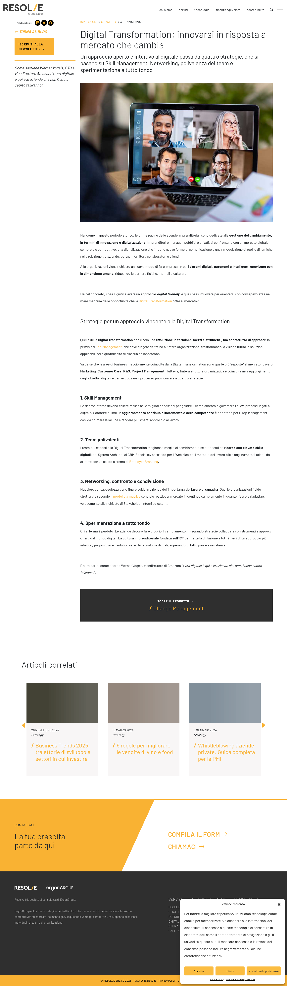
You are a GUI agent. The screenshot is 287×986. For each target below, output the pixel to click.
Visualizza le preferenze (264, 971)
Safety (174, 931)
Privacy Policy (167, 980)
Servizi (183, 10)
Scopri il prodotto (175, 601)
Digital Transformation (155, 301)
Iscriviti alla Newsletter (32, 46)
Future (174, 916)
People (174, 907)
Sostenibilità (255, 10)
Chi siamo (165, 10)
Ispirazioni (88, 22)
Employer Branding (143, 461)
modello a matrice (126, 496)
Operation (176, 926)
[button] (279, 904)
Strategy (108, 22)
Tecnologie (202, 10)
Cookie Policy (217, 979)
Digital (173, 921)
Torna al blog (31, 31)
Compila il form (198, 834)
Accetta (199, 971)
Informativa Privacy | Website (240, 979)
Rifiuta (230, 971)
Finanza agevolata (228, 10)
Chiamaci (186, 846)
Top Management (109, 347)
